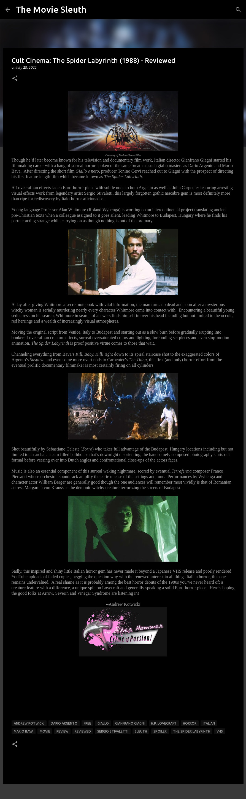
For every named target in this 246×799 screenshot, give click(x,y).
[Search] (238, 9)
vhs (220, 731)
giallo (103, 723)
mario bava (23, 731)
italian (209, 723)
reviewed (83, 731)
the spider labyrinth (191, 731)
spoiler (160, 731)
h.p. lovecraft (164, 723)
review (62, 731)
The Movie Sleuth (50, 9)
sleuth (141, 731)
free (87, 723)
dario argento (64, 723)
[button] (15, 78)
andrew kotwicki (29, 723)
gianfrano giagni (130, 723)
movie (45, 731)
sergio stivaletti (112, 731)
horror (189, 723)
